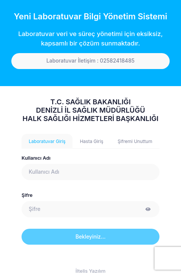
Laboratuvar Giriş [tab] (47, 141)
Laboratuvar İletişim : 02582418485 (90, 61)
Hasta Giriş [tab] (91, 141)
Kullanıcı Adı (36, 158)
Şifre (27, 195)
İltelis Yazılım (90, 271)
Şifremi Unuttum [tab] (135, 141)
